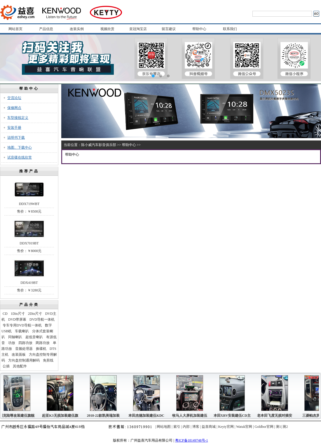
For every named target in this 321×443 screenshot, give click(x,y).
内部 (186, 427)
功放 (11, 343)
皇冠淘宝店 (138, 29)
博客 (195, 427)
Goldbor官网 (264, 427)
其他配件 (20, 366)
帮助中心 (199, 29)
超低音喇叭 (34, 337)
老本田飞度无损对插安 (275, 416)
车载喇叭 (22, 331)
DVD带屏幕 (17, 319)
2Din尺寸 (35, 314)
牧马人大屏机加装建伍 (190, 416)
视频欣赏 (107, 29)
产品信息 (46, 29)
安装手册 (14, 128)
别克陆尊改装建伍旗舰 (17, 416)
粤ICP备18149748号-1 (191, 440)
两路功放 (43, 343)
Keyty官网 (225, 427)
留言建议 (169, 29)
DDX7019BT (29, 243)
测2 (285, 427)
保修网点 (14, 108)
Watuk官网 (244, 427)
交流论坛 (14, 98)
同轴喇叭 (15, 337)
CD (5, 314)
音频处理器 (24, 349)
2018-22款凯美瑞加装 (104, 416)
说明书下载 (16, 137)
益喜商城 (209, 427)
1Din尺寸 (18, 314)
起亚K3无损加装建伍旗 (61, 416)
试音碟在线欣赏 (19, 157)
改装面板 (19, 354)
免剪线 (48, 360)
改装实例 (77, 29)
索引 (176, 427)
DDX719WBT (29, 204)
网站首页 (15, 29)
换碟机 (41, 349)
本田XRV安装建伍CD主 (233, 416)
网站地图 (164, 427)
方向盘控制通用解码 (24, 360)
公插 (6, 366)
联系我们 (230, 29)
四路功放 (25, 343)
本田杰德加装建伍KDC (147, 416)
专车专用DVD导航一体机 (22, 325)
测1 (278, 427)
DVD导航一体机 (42, 319)
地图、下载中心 (19, 147)
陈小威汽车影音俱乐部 (98, 145)
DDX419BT (29, 283)
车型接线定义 (17, 118)
